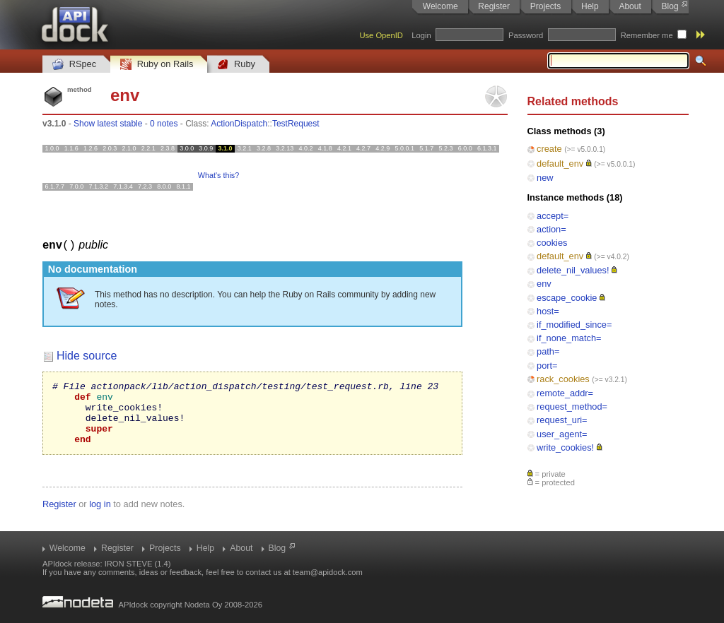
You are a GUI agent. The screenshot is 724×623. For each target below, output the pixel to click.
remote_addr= (565, 393)
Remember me (647, 35)
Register (494, 6)
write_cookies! (565, 447)
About (630, 6)
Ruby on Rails (156, 65)
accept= (552, 215)
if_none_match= (569, 338)
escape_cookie (567, 297)
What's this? (218, 175)
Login (421, 35)
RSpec (74, 65)
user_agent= (562, 434)
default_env (560, 163)
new (545, 177)
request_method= (572, 406)
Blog (670, 6)
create (549, 148)
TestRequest (296, 124)
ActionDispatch (239, 124)
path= (548, 351)
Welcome (440, 6)
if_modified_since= (574, 324)
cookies (552, 242)
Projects (545, 6)
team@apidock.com (328, 572)
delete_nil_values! (573, 270)
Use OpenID (381, 35)
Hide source (87, 355)
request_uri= (562, 420)
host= (548, 311)
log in (100, 516)
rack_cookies (563, 379)
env (544, 283)
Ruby (236, 65)
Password (525, 35)
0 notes (163, 124)
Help (590, 6)
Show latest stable (108, 124)
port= (547, 365)
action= (551, 229)
